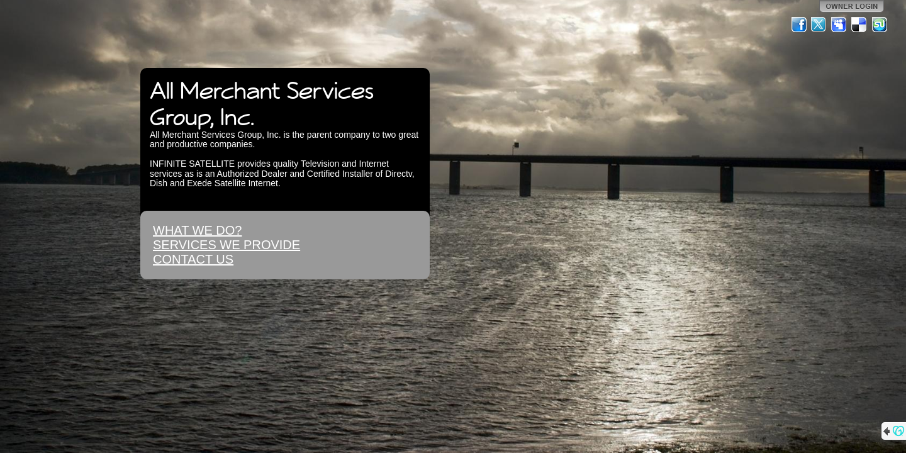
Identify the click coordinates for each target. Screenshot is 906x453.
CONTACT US (193, 259)
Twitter (819, 24)
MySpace (839, 24)
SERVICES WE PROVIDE (226, 245)
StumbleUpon (879, 24)
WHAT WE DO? (197, 230)
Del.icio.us (859, 24)
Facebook (799, 24)
